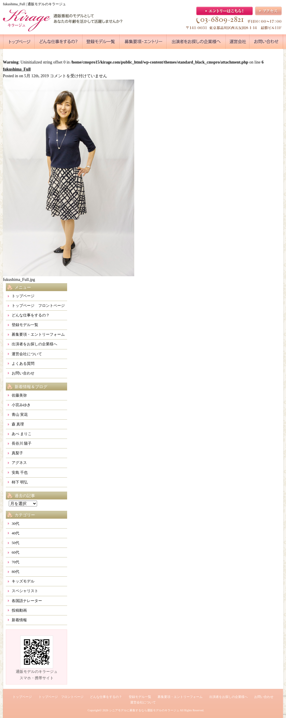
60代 (15, 552)
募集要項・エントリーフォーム (38, 334)
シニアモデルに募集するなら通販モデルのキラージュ (144, 710)
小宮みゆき (21, 405)
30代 (15, 523)
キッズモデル (23, 581)
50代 (15, 543)
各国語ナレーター (27, 601)
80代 (15, 571)
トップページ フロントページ (38, 305)
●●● (19, 41)
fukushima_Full (17, 69)
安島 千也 (20, 472)
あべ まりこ (22, 434)
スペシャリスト (25, 591)
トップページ (23, 296)
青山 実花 (20, 414)
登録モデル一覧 (25, 325)
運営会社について (27, 354)
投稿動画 (19, 610)
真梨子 (17, 453)
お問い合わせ (23, 373)
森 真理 (18, 424)
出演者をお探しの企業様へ (34, 344)
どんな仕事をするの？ (31, 315)
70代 (15, 562)
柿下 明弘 (20, 482)
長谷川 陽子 (22, 443)
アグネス (19, 462)
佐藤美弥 (19, 395)
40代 (15, 533)
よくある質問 (23, 363)
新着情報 (19, 620)
